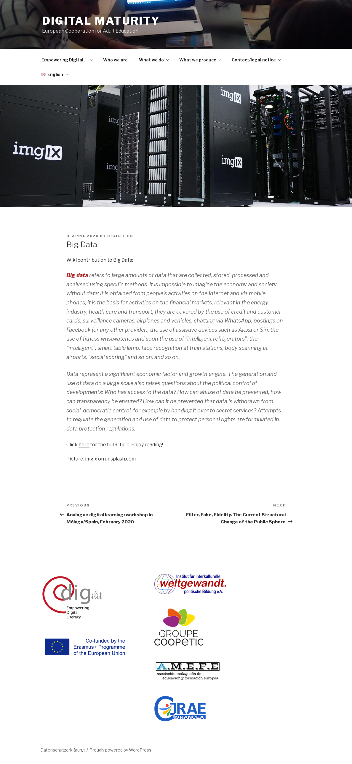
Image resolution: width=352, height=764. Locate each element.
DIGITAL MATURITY (101, 20)
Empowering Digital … (67, 59)
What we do (154, 59)
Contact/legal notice (256, 59)
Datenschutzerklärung (62, 749)
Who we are (115, 59)
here (84, 444)
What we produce (200, 59)
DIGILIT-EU (120, 236)
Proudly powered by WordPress (120, 749)
